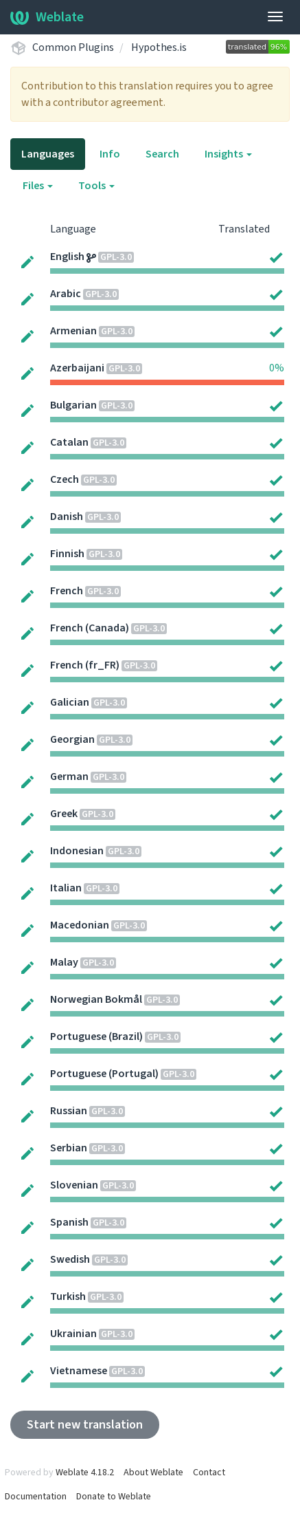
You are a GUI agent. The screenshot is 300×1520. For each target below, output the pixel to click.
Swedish (70, 1259)
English (67, 256)
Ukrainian (73, 1333)
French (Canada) (89, 628)
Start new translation (85, 1424)
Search (162, 154)
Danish (66, 516)
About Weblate (153, 1472)
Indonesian (77, 850)
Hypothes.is (159, 47)
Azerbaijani (77, 368)
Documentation (36, 1496)
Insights (228, 154)
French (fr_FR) (84, 665)
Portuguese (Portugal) (104, 1073)
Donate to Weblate (113, 1496)
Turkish (68, 1296)
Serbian (68, 1147)
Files (38, 185)
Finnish (67, 553)
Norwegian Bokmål (96, 999)
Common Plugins (73, 47)
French (66, 590)
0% (276, 368)
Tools (96, 185)
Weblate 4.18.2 (85, 1472)
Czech (64, 479)
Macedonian (79, 925)
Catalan (69, 442)
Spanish (69, 1222)
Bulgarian (73, 405)
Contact (209, 1472)
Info (110, 154)
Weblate (47, 17)
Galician (69, 702)
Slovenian (74, 1185)
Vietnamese (78, 1370)
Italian (66, 887)
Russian (68, 1110)
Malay (64, 962)
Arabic (65, 293)
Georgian (72, 739)
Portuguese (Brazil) (96, 1036)
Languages (47, 154)
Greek (64, 813)
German (69, 776)
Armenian (73, 330)
